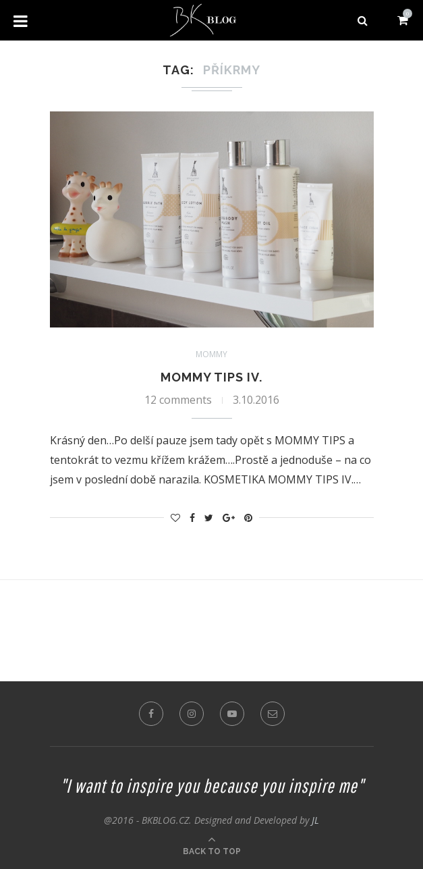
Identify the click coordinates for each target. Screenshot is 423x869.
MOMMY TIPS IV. (211, 377)
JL (315, 820)
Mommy (211, 354)
